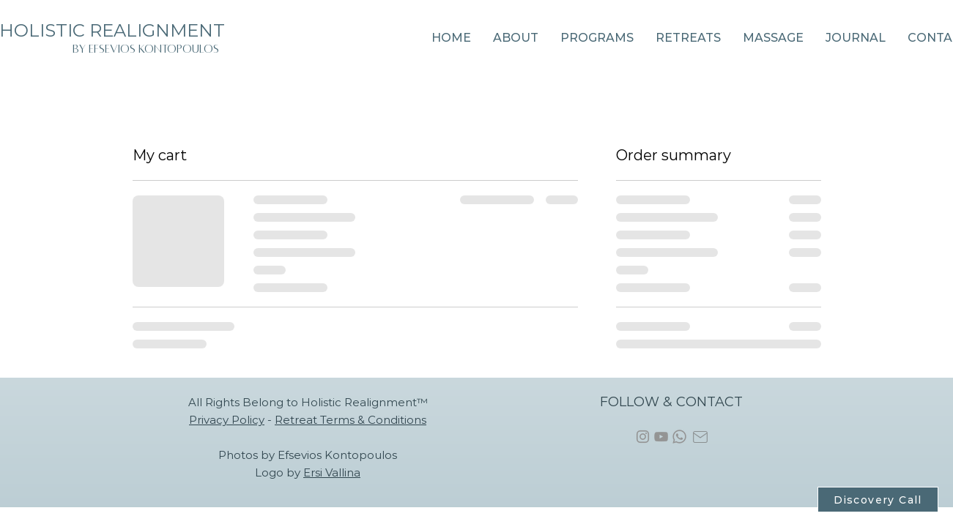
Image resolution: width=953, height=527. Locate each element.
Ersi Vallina (331, 472)
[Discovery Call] (877, 499)
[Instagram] (642, 436)
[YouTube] (661, 436)
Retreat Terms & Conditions (350, 420)
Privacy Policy (226, 420)
